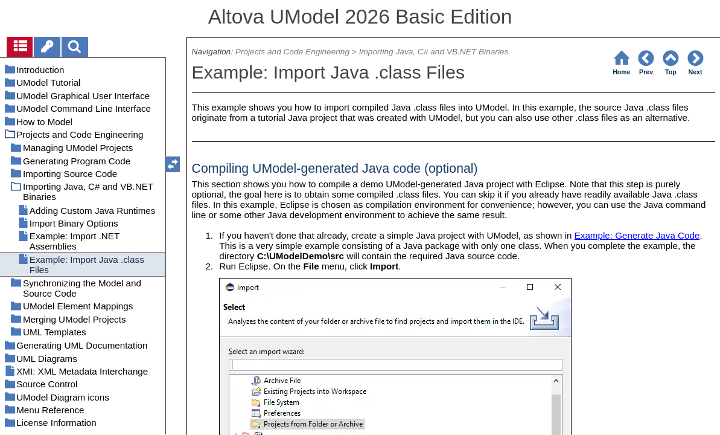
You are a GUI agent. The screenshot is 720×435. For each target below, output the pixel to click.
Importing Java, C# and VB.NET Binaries (434, 51)
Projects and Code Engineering (292, 51)
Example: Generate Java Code (637, 235)
